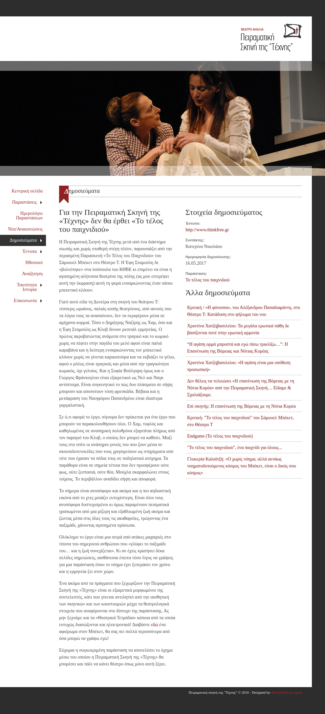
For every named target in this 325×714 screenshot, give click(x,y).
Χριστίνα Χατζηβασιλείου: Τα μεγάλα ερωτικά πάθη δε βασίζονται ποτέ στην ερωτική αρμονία (238, 329)
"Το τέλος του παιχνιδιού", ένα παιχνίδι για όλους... (234, 447)
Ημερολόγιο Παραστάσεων (29, 215)
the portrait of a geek (287, 692)
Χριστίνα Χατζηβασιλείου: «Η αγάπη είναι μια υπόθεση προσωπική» (239, 366)
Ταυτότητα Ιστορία (30, 287)
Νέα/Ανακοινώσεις (25, 229)
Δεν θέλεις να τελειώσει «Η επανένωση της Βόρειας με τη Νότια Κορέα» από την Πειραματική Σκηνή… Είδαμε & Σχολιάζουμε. (240, 387)
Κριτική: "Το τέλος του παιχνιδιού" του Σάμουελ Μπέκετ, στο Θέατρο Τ (240, 421)
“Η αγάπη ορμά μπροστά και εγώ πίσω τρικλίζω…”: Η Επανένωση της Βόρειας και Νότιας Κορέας (237, 348)
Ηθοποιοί (34, 262)
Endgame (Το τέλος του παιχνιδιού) (220, 436)
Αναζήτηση (32, 273)
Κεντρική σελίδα (27, 191)
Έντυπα (33, 251)
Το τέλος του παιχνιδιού (207, 279)
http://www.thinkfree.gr (207, 229)
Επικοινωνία (28, 300)
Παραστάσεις (27, 202)
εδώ (154, 624)
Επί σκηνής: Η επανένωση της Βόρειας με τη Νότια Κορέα (241, 406)
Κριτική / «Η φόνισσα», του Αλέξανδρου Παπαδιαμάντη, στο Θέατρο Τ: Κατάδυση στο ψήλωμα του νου (243, 311)
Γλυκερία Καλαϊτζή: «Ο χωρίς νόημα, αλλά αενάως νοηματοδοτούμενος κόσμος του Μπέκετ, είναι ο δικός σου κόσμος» (241, 466)
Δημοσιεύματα (26, 240)
